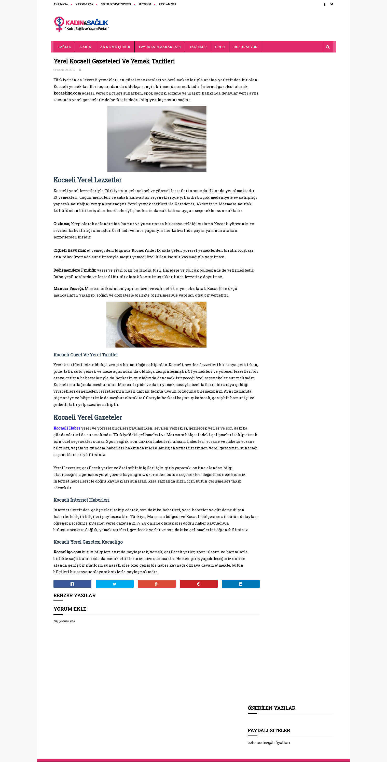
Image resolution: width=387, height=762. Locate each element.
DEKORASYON (245, 47)
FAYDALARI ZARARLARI (160, 47)
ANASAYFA (61, 4)
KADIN (86, 47)
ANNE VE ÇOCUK (115, 47)
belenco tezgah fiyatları (269, 93)
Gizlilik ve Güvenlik (116, 4)
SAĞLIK (64, 47)
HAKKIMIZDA (84, 4)
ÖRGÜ (220, 47)
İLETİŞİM (145, 4)
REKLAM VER (168, 4)
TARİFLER (198, 47)
